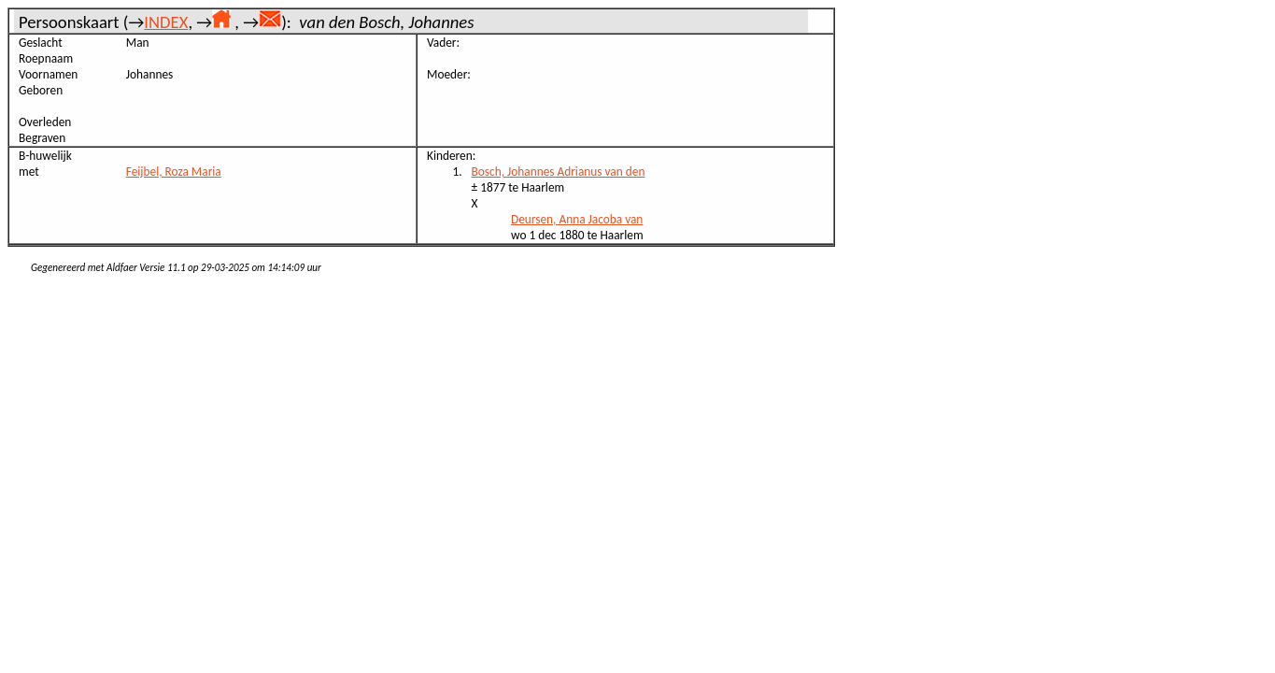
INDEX (166, 22)
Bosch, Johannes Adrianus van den (558, 171)
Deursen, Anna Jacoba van (577, 219)
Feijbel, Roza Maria (173, 171)
